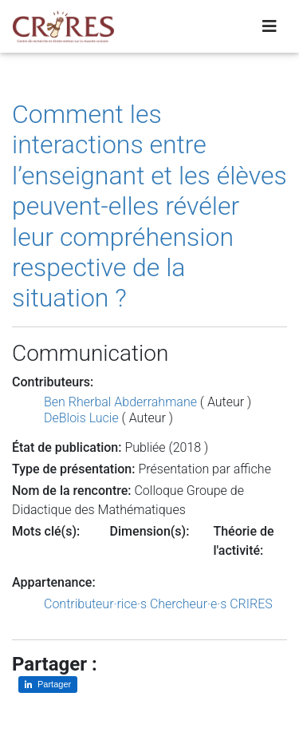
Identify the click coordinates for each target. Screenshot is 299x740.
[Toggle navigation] (269, 26)
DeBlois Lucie (81, 417)
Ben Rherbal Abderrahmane (120, 402)
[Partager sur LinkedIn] (47, 684)
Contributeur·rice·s (95, 603)
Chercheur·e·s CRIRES (211, 603)
